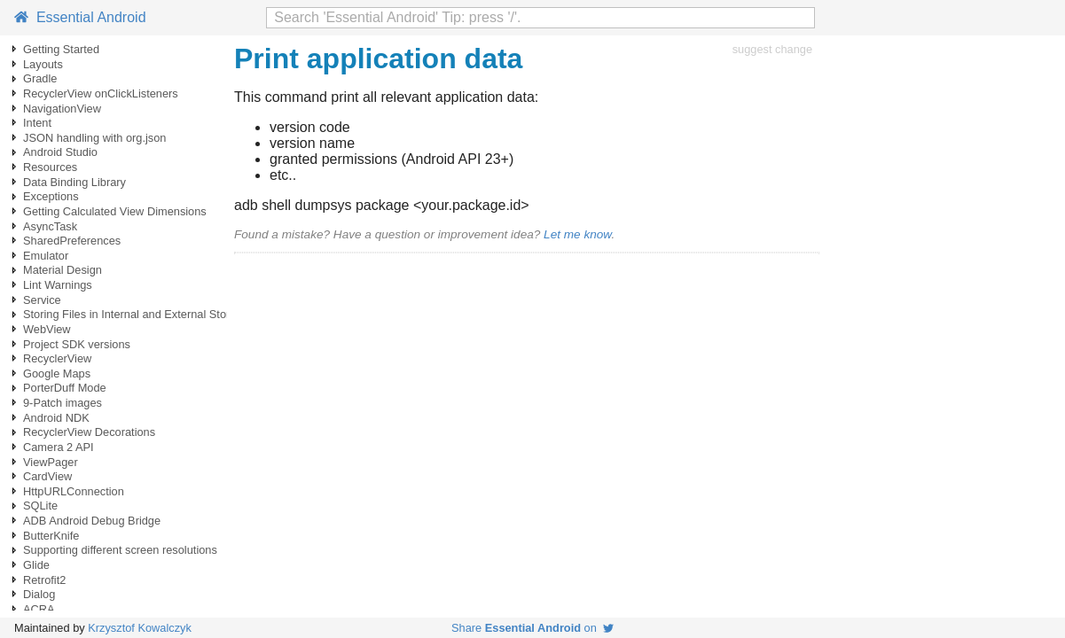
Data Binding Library (74, 182)
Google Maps (56, 373)
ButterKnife (51, 535)
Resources (50, 167)
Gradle (40, 78)
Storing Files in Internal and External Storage (136, 314)
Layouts (43, 64)
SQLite (40, 505)
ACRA (39, 609)
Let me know (577, 234)
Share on (532, 627)
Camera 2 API (58, 447)
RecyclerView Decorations (89, 432)
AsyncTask (50, 226)
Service (42, 300)
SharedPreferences (72, 240)
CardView (47, 476)
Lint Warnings (57, 285)
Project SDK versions (76, 344)
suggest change (772, 49)
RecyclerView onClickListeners (100, 93)
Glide (36, 565)
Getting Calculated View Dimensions (115, 211)
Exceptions (51, 196)
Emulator (45, 255)
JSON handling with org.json (94, 137)
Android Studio (60, 152)
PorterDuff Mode (64, 387)
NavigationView (62, 108)
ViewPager (50, 462)
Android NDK (56, 417)
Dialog (39, 594)
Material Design (62, 269)
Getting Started (61, 49)
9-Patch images (62, 402)
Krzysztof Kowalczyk (140, 627)
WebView (47, 329)
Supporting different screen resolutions (120, 549)
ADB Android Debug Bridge (92, 520)
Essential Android (80, 17)
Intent (37, 122)
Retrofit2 (44, 580)
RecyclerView (57, 358)
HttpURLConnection (73, 491)
